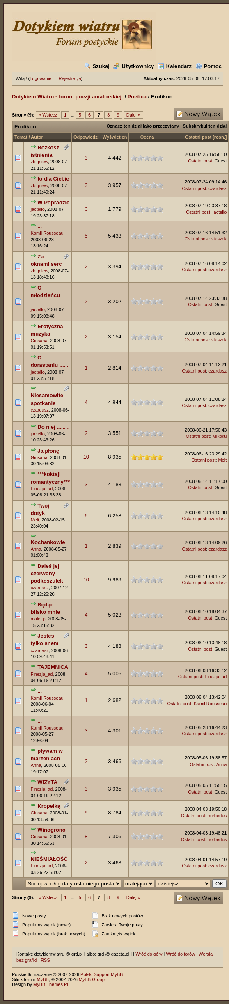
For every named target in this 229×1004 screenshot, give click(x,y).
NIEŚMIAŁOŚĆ (49, 859)
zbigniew (39, 161)
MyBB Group (92, 979)
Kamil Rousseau (47, 233)
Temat (20, 137)
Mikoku (220, 436)
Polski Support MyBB (101, 974)
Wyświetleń (115, 137)
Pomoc (208, 66)
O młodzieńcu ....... (45, 295)
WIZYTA (47, 782)
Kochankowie (48, 542)
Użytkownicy (133, 66)
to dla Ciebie (53, 179)
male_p (38, 618)
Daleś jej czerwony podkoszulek (47, 573)
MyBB (43, 979)
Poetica (137, 97)
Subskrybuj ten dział (205, 125)
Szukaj (97, 66)
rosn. (219, 137)
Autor (37, 137)
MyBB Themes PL (51, 984)
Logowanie (40, 78)
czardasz (217, 188)
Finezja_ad (42, 488)
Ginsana (39, 340)
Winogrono (51, 830)
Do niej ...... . (53, 427)
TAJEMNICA (52, 667)
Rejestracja (70, 78)
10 (86, 457)
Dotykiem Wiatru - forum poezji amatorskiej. (67, 97)
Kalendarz (175, 66)
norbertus (217, 815)
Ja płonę (48, 451)
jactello (38, 209)
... (39, 226)
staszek (219, 238)
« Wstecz (48, 114)
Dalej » (133, 114)
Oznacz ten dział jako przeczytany (143, 125)
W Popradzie (53, 202)
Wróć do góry (148, 953)
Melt (222, 459)
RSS (45, 960)
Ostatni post (198, 137)
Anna (36, 549)
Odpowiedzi (86, 137)
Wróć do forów (180, 953)
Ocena (147, 137)
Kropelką (48, 806)
